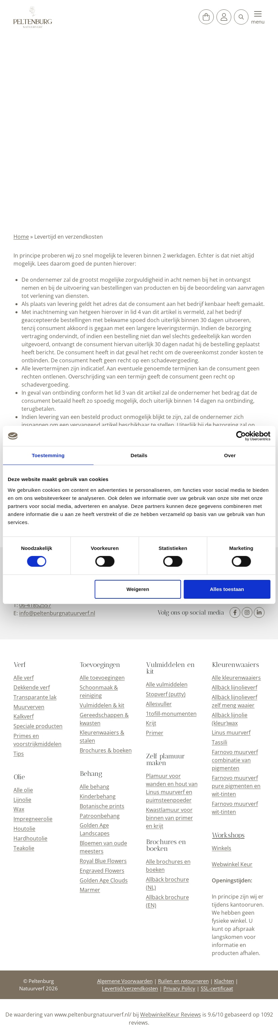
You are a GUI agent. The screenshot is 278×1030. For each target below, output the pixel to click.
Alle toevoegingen (102, 677)
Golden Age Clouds (104, 880)
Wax (18, 809)
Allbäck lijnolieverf (234, 687)
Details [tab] (139, 455)
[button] (241, 17)
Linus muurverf (231, 732)
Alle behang (94, 786)
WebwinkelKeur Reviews (170, 1014)
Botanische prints (102, 806)
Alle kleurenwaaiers (236, 677)
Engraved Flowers (102, 870)
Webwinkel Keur (232, 864)
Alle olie (23, 790)
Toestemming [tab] (48, 455)
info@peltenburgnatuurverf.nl (57, 613)
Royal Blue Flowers (103, 861)
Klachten (224, 981)
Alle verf (23, 677)
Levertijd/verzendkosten (130, 988)
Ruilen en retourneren (183, 981)
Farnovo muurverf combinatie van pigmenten (235, 760)
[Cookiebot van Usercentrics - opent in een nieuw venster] (240, 436)
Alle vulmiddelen (167, 684)
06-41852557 (35, 605)
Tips (18, 753)
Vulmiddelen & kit (102, 705)
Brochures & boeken (106, 750)
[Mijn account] (224, 17)
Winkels (221, 848)
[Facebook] (235, 612)
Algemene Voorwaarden (125, 981)
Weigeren (137, 589)
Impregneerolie (32, 819)
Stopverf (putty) (166, 694)
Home (21, 236)
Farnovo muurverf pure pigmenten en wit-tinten (236, 786)
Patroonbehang (100, 816)
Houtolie (24, 828)
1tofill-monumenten (171, 713)
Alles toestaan (227, 589)
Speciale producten (38, 726)
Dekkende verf (31, 687)
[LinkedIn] (259, 612)
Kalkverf (23, 716)
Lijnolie (22, 799)
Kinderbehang (98, 796)
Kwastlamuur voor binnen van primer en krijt (169, 818)
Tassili (219, 742)
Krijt (151, 723)
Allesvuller (159, 704)
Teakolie (23, 848)
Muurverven (28, 707)
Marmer (90, 890)
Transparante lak (34, 697)
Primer (154, 733)
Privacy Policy (179, 988)
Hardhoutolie (30, 838)
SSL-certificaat (217, 988)
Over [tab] (230, 455)
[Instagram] (247, 612)
